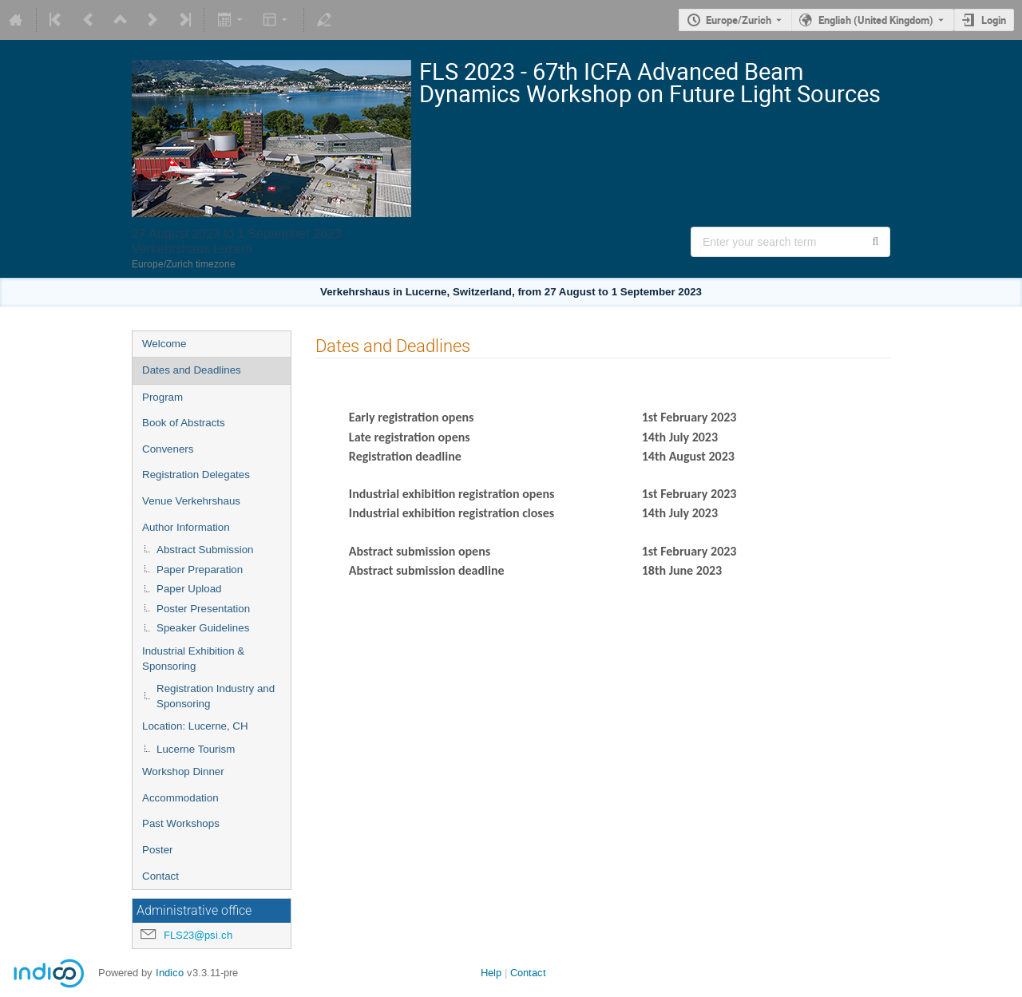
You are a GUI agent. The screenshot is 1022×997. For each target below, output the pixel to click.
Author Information (186, 527)
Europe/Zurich (738, 20)
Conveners (167, 449)
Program (162, 397)
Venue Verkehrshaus (191, 501)
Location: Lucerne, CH (195, 726)
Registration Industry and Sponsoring (215, 696)
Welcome (164, 344)
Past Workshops (181, 823)
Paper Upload (189, 589)
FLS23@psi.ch (198, 935)
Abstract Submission (204, 550)
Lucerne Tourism (195, 749)
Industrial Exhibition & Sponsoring (193, 658)
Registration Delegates (196, 475)
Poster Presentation (203, 609)
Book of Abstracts (183, 423)
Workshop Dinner (183, 771)
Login (993, 20)
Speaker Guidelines (202, 628)
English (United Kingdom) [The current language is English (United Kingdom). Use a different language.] (875, 20)
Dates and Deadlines (191, 370)
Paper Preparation (199, 570)
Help (491, 972)
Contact (160, 876)
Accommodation (180, 798)
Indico (170, 972)
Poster (157, 850)
